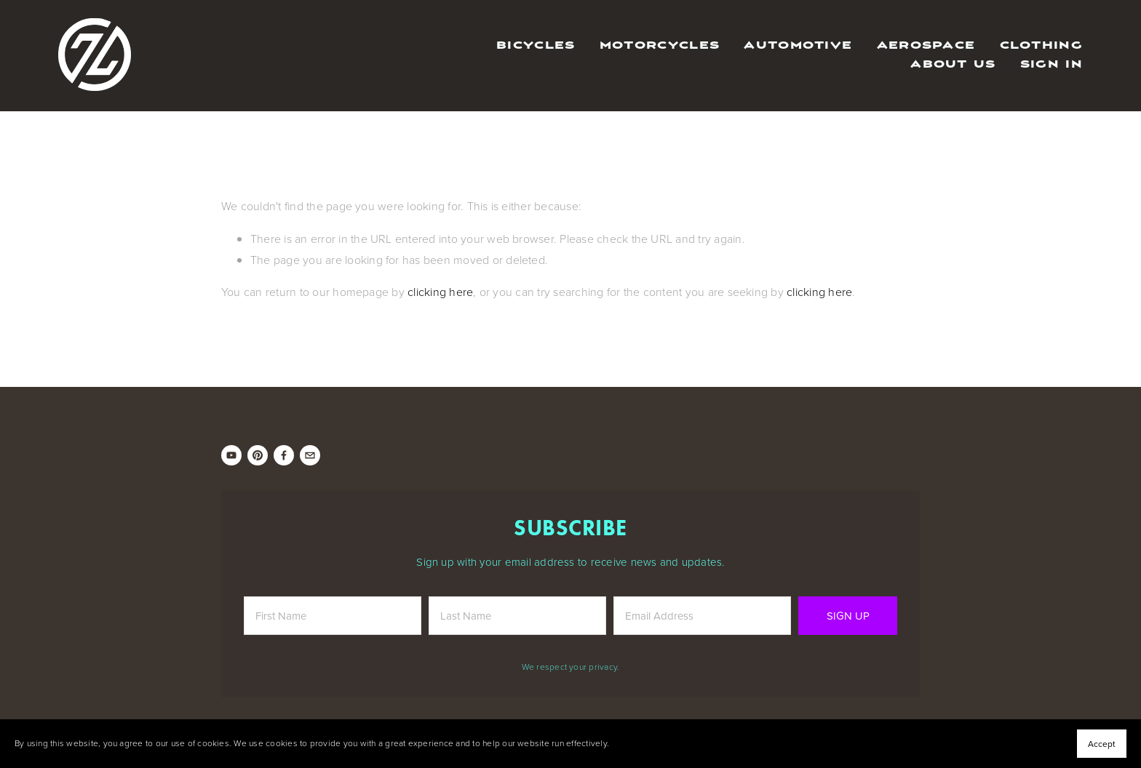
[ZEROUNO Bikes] (257, 455)
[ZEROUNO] (231, 455)
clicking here (440, 292)
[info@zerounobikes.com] (310, 455)
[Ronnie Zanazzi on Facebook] (284, 455)
